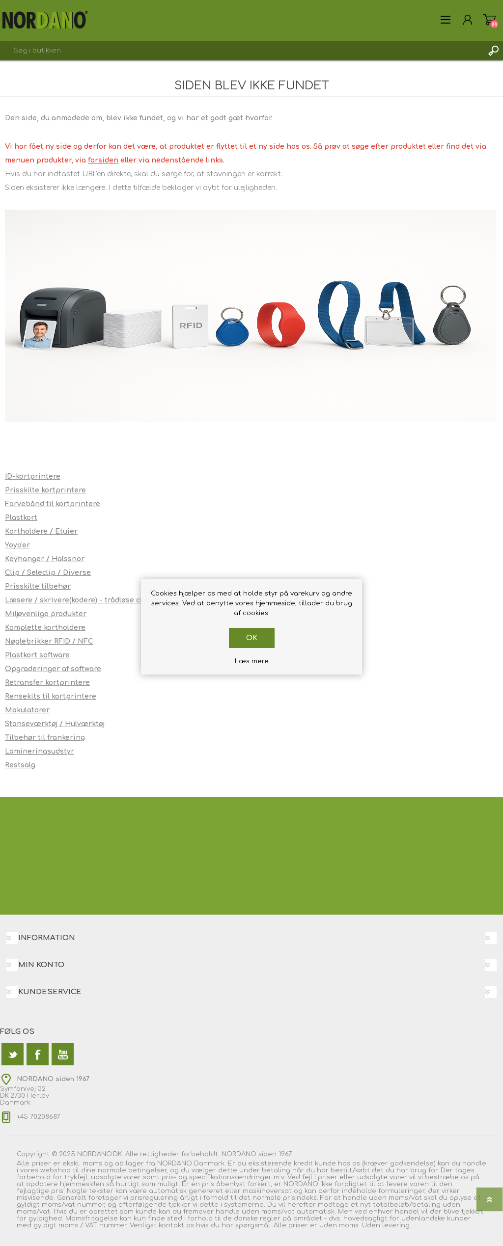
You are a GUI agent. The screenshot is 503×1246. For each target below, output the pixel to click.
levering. (396, 1225)
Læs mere (252, 661)
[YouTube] (63, 1054)
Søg (493, 50)
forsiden (103, 160)
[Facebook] (38, 1054)
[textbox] (242, 50)
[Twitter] (12, 1054)
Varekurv (489, 19)
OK (251, 638)
